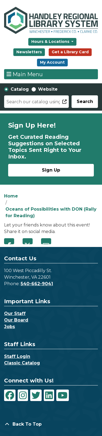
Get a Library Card (70, 51)
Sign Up (51, 170)
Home (11, 196)
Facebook (9, 241)
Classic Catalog (22, 363)
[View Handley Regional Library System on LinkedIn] (49, 395)
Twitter (28, 241)
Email (46, 241)
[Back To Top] (51, 424)
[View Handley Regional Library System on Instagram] (23, 395)
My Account (52, 62)
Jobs (9, 326)
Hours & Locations (50, 41)
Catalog (20, 89)
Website (48, 89)
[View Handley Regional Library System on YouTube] (62, 395)
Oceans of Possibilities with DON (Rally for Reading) (51, 212)
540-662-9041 (37, 283)
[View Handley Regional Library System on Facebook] (10, 395)
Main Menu (25, 74)
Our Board (16, 320)
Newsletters (29, 51)
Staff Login (17, 356)
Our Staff (15, 313)
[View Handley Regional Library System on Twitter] (36, 395)
